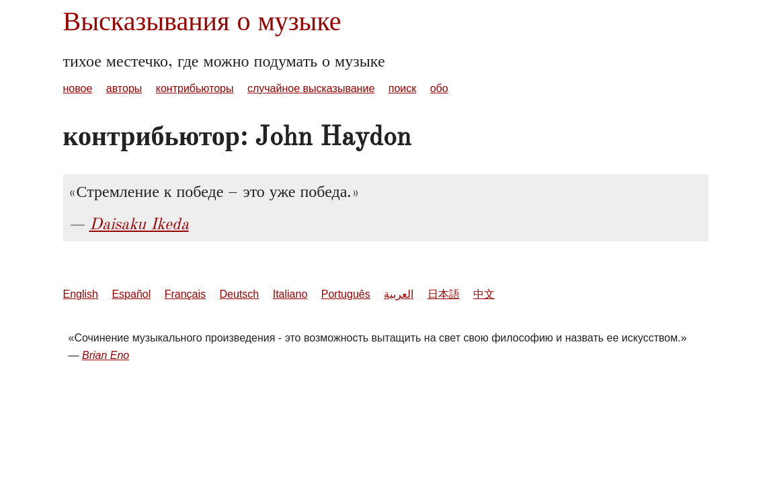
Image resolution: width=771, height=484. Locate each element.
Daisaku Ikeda (139, 224)
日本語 (444, 294)
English (80, 294)
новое (78, 88)
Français (185, 294)
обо (439, 88)
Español (131, 294)
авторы (124, 88)
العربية (398, 294)
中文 (484, 294)
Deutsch (239, 294)
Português (345, 294)
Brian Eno (105, 355)
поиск (403, 88)
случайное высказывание (310, 88)
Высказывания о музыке (202, 21)
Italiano (290, 294)
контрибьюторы (195, 88)
